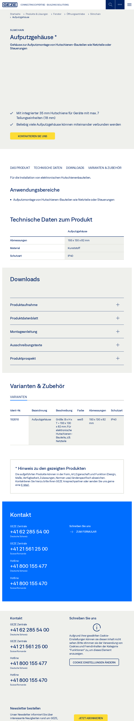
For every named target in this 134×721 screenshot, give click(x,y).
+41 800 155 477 (28, 566)
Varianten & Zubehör (104, 167)
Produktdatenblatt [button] (65, 318)
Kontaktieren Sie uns (32, 135)
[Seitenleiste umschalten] (120, 4)
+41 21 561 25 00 (29, 549)
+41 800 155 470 (28, 583)
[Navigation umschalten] (129, 4)
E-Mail (25, 484)
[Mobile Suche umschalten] (110, 4)
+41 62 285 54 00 (29, 531)
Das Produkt (20, 167)
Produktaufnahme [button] (65, 305)
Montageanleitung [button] (65, 331)
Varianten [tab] (18, 397)
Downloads (75, 167)
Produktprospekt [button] (65, 358)
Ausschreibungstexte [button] (65, 345)
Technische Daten (48, 167)
